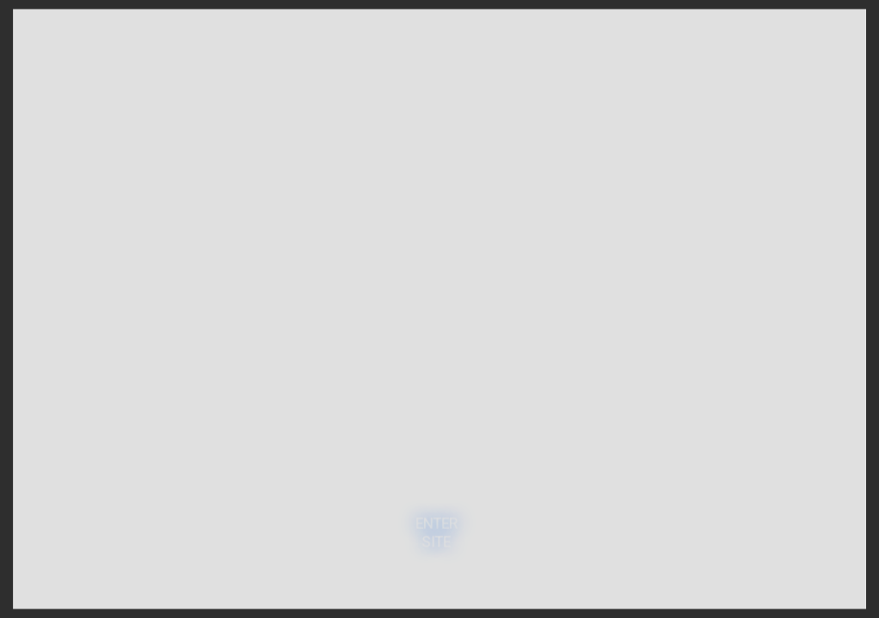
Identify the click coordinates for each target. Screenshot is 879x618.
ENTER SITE (436, 531)
